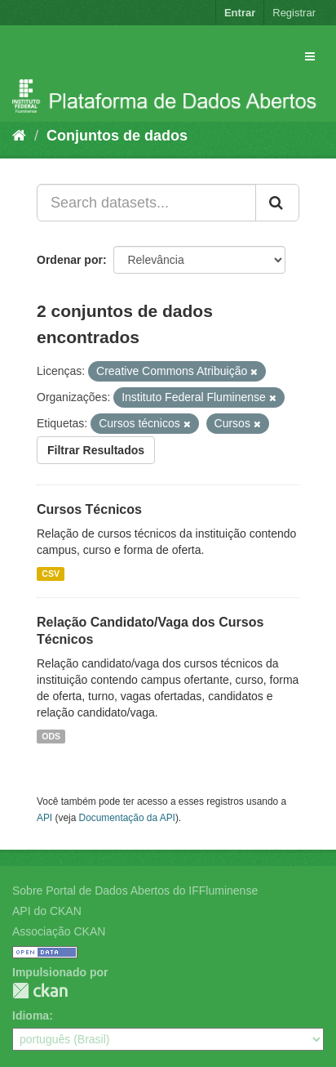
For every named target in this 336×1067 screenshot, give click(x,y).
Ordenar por (70, 259)
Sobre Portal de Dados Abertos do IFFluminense (135, 890)
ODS (51, 736)
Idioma (30, 1015)
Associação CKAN (58, 931)
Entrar (239, 13)
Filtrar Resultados (95, 450)
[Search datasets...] (146, 202)
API (44, 818)
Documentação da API (127, 818)
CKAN (40, 990)
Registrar (294, 13)
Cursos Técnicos (89, 509)
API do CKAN (47, 910)
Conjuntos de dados (117, 135)
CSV (51, 573)
